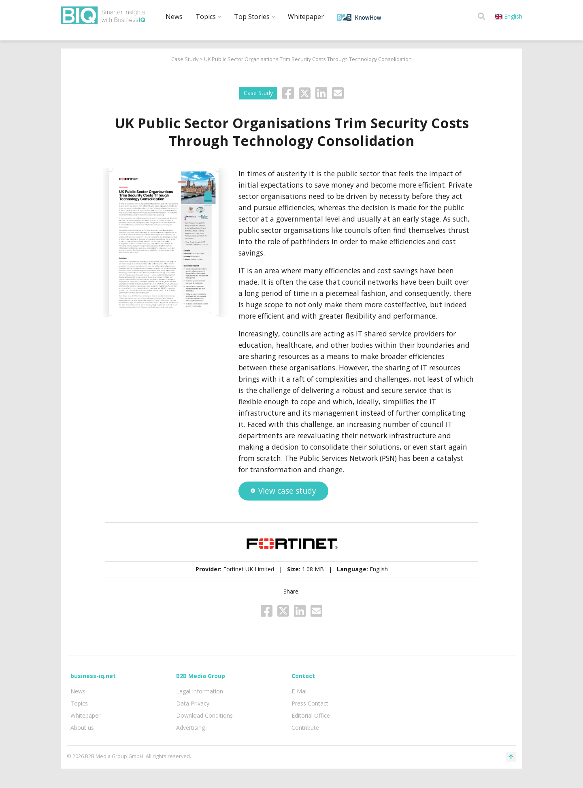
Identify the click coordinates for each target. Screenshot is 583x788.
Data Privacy (192, 703)
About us (82, 727)
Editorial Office (311, 715)
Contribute (305, 727)
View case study (283, 490)
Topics (208, 16)
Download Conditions (204, 715)
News (174, 16)
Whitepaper (306, 16)
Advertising (190, 727)
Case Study (184, 59)
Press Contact (310, 703)
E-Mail (300, 691)
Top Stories (254, 16)
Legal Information (199, 691)
